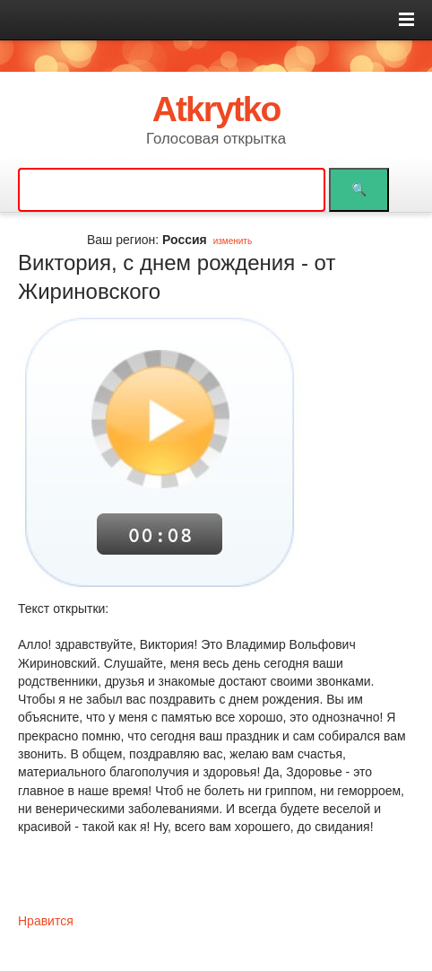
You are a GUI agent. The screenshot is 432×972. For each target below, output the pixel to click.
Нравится (45, 921)
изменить (233, 241)
